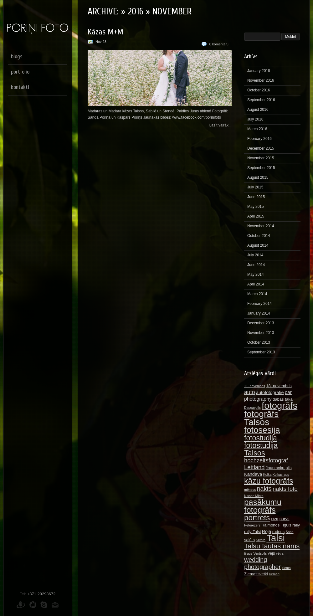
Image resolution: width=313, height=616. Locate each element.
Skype (43, 604)
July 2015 (255, 187)
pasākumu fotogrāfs (262, 506)
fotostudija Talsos (261, 449)
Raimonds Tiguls (276, 525)
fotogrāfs (279, 405)
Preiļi (275, 519)
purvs (285, 518)
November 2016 (260, 80)
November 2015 (260, 158)
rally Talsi (252, 531)
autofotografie (270, 392)
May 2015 (255, 206)
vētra (280, 553)
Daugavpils (252, 407)
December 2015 (260, 148)
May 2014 (255, 274)
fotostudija (260, 438)
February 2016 (259, 138)
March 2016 (257, 129)
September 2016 (261, 100)
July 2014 (255, 255)
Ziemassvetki (256, 574)
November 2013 (260, 333)
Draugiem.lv (21, 604)
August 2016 (257, 109)
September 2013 (261, 352)
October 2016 (258, 90)
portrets (257, 517)
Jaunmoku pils (279, 467)
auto (249, 392)
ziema (286, 568)
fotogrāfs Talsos (261, 418)
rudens (278, 531)
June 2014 (256, 265)
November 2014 (260, 226)
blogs (17, 56)
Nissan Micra (254, 496)
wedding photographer (262, 563)
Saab (290, 532)
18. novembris (278, 385)
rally (296, 525)
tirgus (248, 553)
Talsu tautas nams (272, 546)
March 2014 (257, 294)
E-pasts (55, 604)
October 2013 (258, 342)
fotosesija (262, 430)
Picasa (32, 604)
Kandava (253, 474)
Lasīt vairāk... (220, 125)
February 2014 (259, 303)
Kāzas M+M (105, 32)
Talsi (275, 538)
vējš (271, 553)
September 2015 (261, 168)
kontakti (20, 87)
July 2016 (255, 119)
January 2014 (258, 313)
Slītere (260, 540)
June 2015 (256, 197)
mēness (250, 489)
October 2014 (258, 236)
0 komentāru (218, 44)
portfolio (20, 72)
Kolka (267, 474)
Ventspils (260, 553)
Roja (266, 531)
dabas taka (282, 399)
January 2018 (258, 71)
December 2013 (260, 323)
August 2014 (257, 245)
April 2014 (255, 284)
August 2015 (257, 177)
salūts (249, 539)
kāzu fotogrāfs (268, 480)
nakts (264, 488)
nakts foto (285, 488)
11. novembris (254, 386)
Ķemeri (274, 574)
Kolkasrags (281, 474)
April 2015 (255, 216)
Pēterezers (252, 525)
